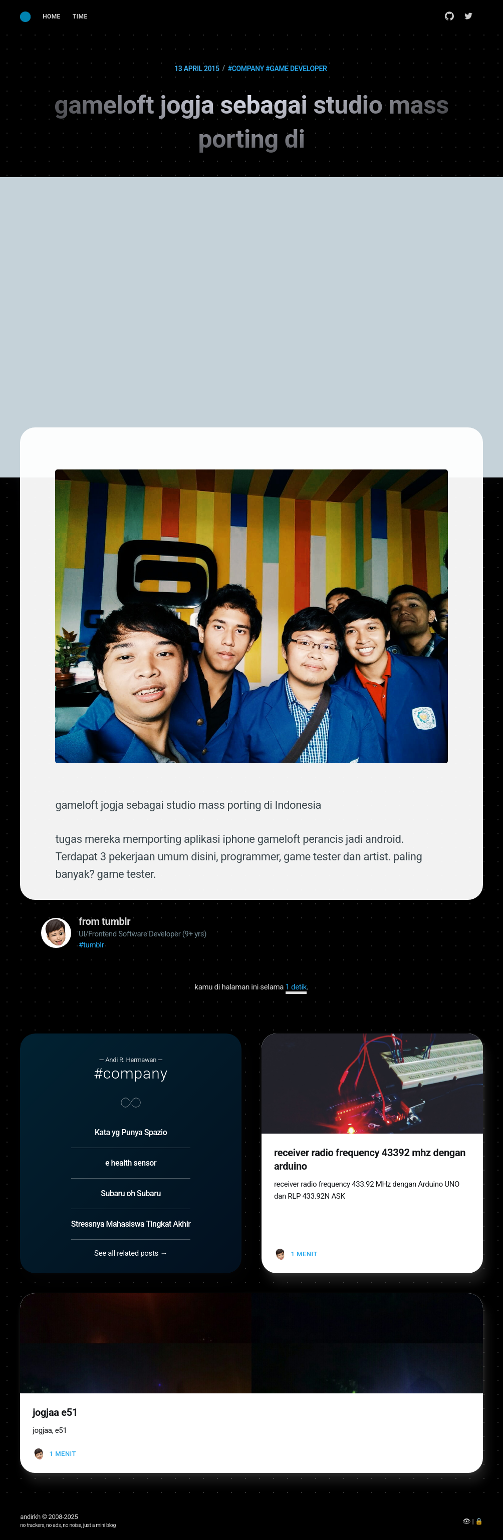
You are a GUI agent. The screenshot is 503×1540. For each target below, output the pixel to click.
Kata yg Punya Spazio (131, 1132)
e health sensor (130, 1163)
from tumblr (104, 921)
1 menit (304, 1254)
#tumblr (91, 944)
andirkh (30, 1516)
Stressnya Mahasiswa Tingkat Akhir (131, 1224)
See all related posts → (130, 1253)
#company (246, 69)
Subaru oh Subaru (130, 1193)
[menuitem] (52, 17)
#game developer (296, 69)
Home (52, 16)
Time (80, 16)
